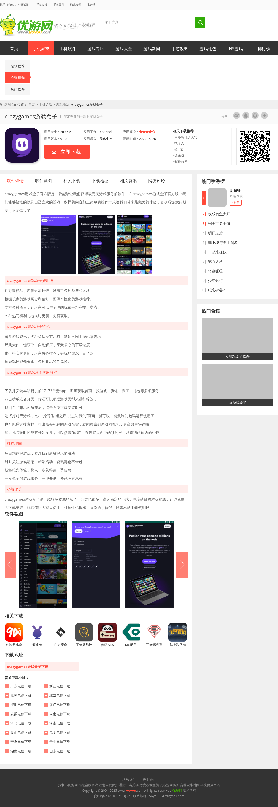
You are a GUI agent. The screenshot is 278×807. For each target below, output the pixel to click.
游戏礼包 (207, 48)
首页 (14, 48)
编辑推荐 (18, 66)
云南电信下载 (59, 714)
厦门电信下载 (59, 705)
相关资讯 (128, 180)
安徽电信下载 (20, 714)
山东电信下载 (59, 751)
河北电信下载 (20, 723)
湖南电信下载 (20, 751)
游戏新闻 (151, 48)
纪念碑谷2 (216, 290)
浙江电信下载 (59, 686)
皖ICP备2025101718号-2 (112, 796)
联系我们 (128, 779)
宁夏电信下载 (20, 742)
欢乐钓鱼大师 (219, 214)
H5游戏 (236, 48)
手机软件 (58, 5)
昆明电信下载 (59, 732)
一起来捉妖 (217, 252)
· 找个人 (178, 143)
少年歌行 (215, 280)
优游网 (26, 25)
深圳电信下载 (20, 705)
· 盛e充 (178, 149)
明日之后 (215, 233)
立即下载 (70, 151)
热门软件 (18, 89)
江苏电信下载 (20, 695)
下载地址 (100, 180)
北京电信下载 (59, 695)
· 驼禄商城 (180, 161)
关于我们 (149, 779)
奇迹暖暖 (215, 271)
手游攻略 (179, 48)
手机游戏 (41, 5)
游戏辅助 (62, 104)
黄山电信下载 (20, 732)
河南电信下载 (59, 723)
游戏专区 (75, 5)
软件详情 (15, 180)
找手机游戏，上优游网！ (15, 5)
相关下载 (71, 180)
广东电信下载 (20, 686)
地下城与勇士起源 (223, 242)
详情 (235, 202)
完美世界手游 (219, 223)
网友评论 (156, 180)
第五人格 (215, 261)
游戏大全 (123, 48)
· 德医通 (178, 155)
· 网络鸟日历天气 (185, 137)
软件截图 (43, 180)
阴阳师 (235, 190)
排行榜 (91, 5)
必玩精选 (20, 77)
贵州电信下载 (59, 742)
